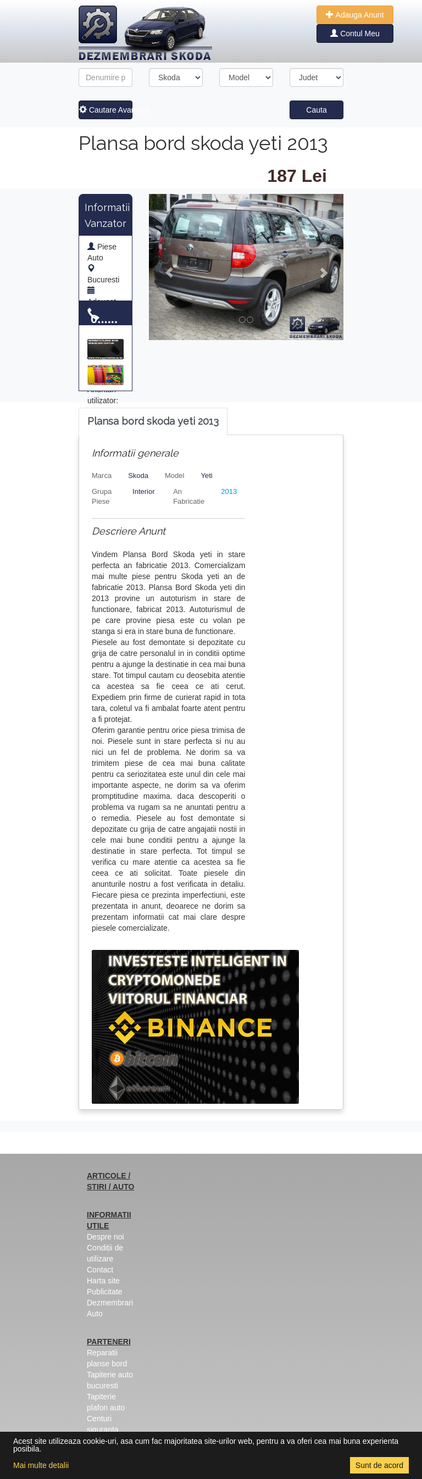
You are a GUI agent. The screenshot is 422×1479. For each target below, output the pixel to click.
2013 (229, 491)
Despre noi (105, 1236)
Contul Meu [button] (354, 33)
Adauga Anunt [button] (355, 14)
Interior (143, 491)
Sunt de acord (379, 1465)
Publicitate (105, 1291)
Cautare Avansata (105, 109)
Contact (100, 1269)
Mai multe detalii (41, 1465)
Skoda (138, 475)
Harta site (103, 1280)
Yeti (206, 475)
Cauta (316, 109)
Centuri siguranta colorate (103, 1429)
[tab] (153, 422)
